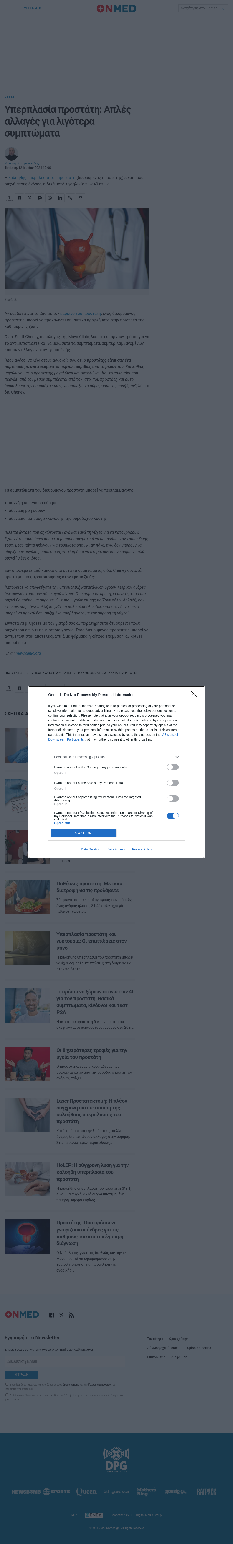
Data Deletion (90, 849)
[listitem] (116, 757)
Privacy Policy (142, 849)
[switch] (173, 767)
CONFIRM (83, 833)
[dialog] (116, 772)
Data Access (116, 849)
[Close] (195, 695)
